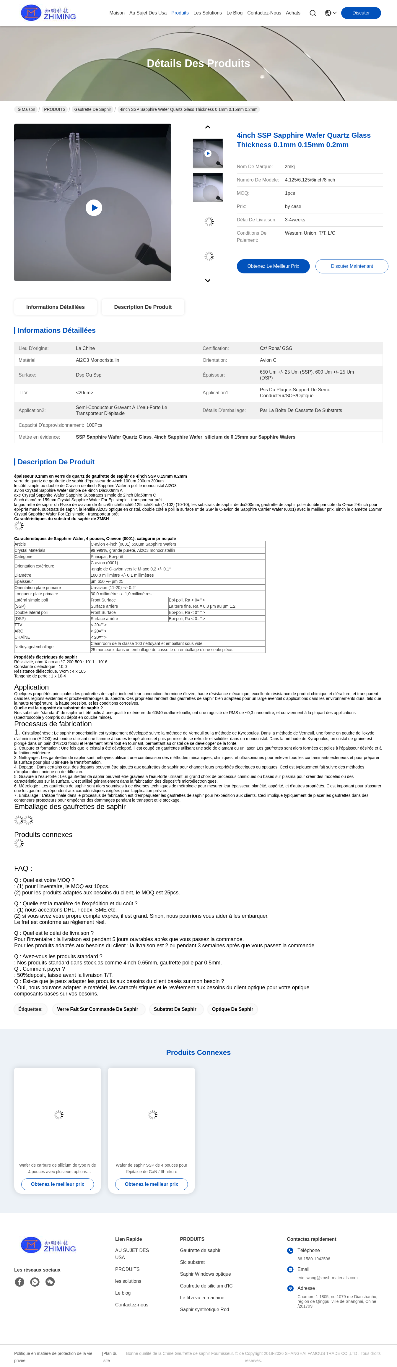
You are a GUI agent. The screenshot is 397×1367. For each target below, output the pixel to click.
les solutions (207, 12)
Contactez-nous (131, 1304)
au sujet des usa (148, 12)
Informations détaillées (55, 307)
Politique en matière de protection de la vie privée (53, 1357)
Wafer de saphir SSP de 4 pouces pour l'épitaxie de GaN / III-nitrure (151, 1168)
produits (180, 12)
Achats (293, 12)
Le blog (123, 1292)
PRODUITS (54, 109)
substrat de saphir (175, 1009)
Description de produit (143, 307)
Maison (117, 12)
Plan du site (110, 1357)
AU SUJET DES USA (132, 1254)
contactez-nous (264, 12)
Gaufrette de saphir (92, 109)
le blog (235, 12)
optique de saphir (232, 1009)
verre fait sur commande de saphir (97, 1009)
